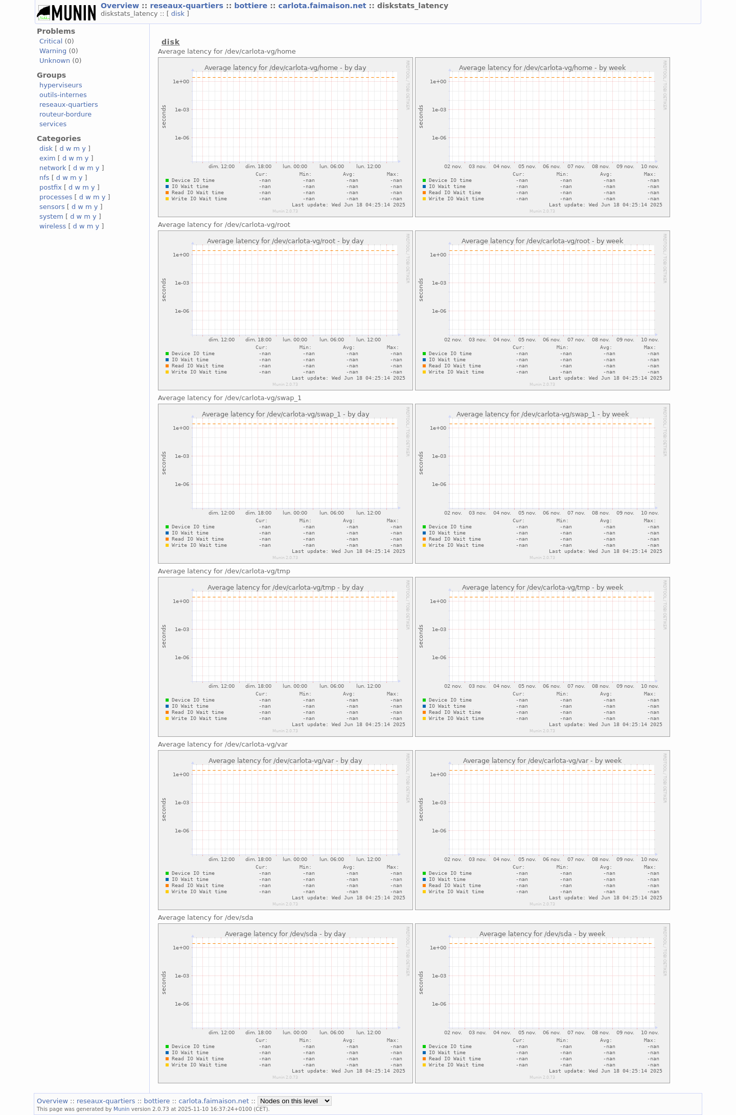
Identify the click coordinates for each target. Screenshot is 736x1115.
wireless (52, 226)
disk (179, 13)
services (52, 124)
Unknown (54, 60)
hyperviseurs (60, 85)
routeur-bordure (65, 114)
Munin (121, 1109)
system (51, 216)
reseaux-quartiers (188, 6)
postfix (50, 187)
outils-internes (63, 95)
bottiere (252, 6)
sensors (52, 207)
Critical (50, 41)
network (52, 168)
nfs (44, 177)
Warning (52, 51)
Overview (121, 6)
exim (47, 158)
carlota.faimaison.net (324, 6)
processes (56, 197)
